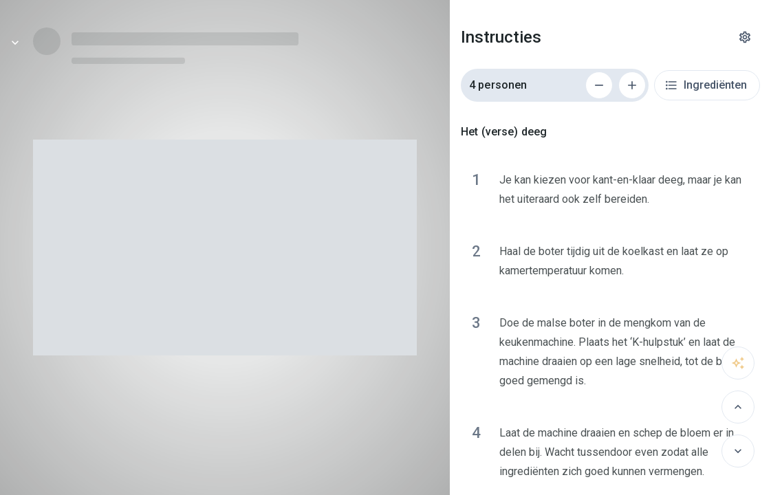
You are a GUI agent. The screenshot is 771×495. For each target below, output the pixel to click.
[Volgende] (737, 451)
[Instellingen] (745, 37)
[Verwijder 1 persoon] (599, 85)
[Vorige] (737, 407)
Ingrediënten (705, 85)
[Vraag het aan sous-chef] (737, 363)
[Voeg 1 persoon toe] (632, 85)
